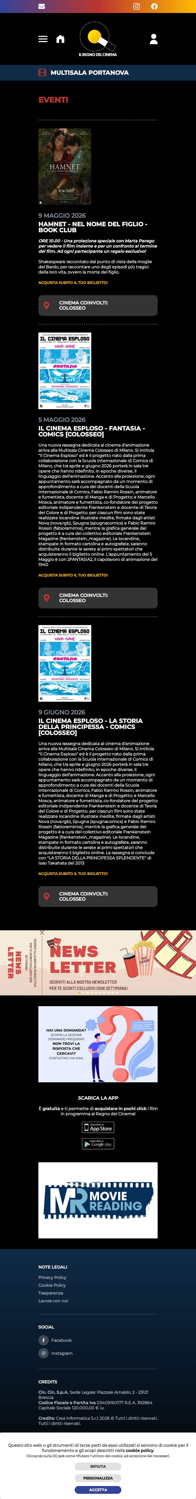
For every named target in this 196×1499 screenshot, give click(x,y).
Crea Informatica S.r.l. (77, 1418)
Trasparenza (50, 1293)
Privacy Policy (52, 1277)
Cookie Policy (52, 1285)
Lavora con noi (53, 1300)
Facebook (61, 1340)
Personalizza (98, 1478)
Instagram (62, 1353)
